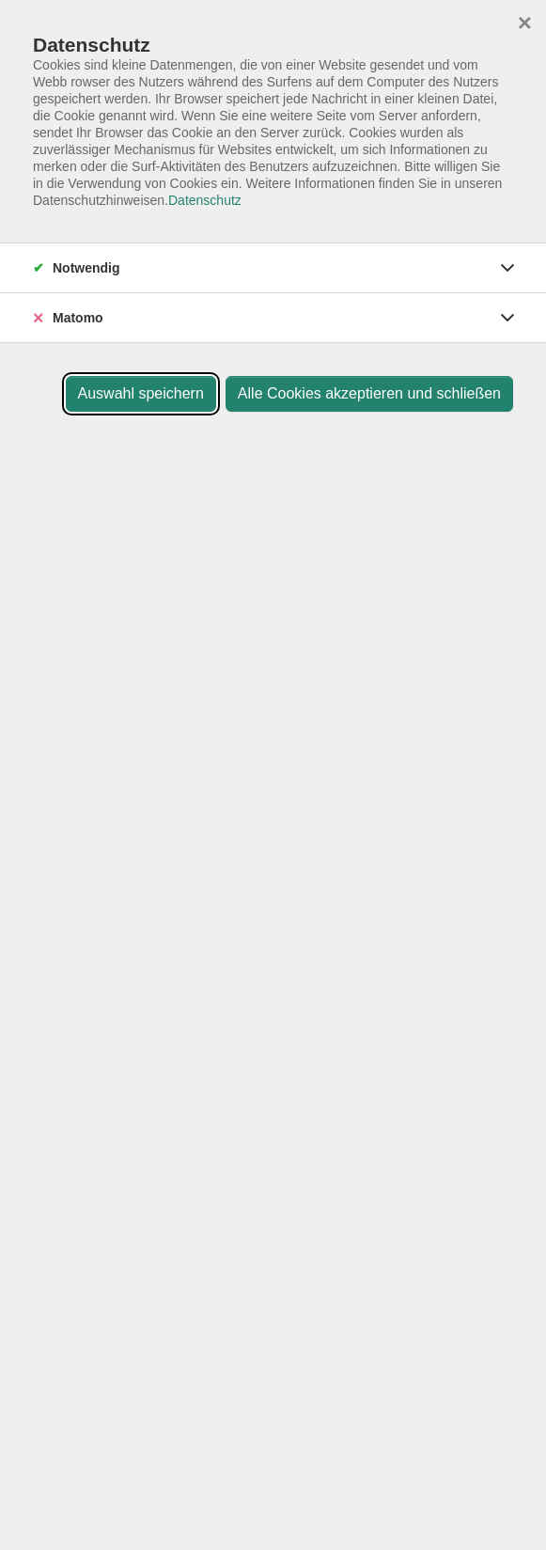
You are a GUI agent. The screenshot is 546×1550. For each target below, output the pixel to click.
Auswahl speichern (141, 393)
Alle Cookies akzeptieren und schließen (369, 393)
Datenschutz (205, 200)
